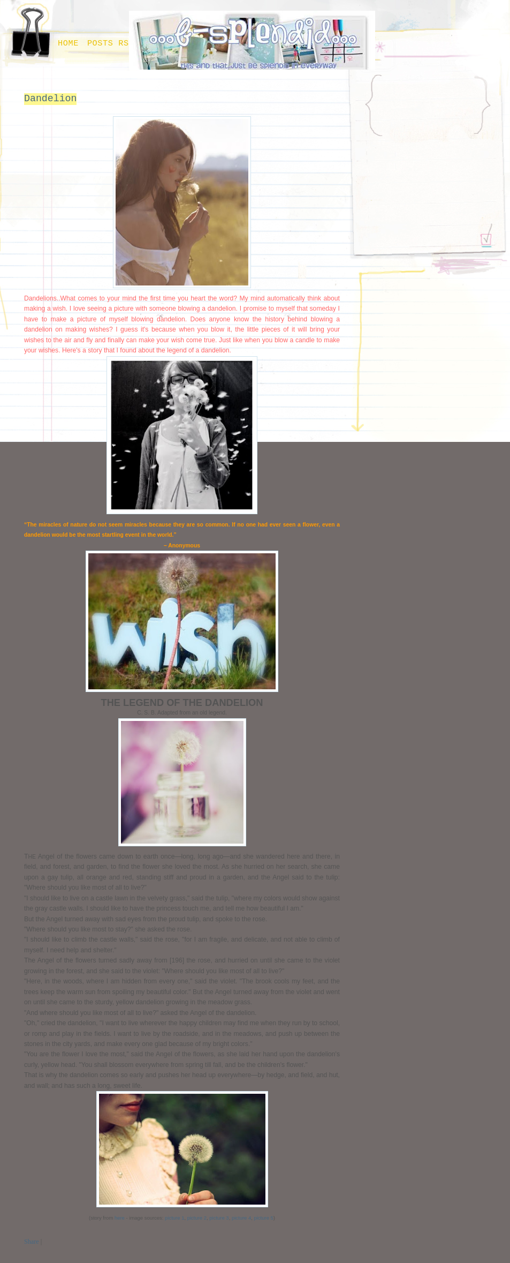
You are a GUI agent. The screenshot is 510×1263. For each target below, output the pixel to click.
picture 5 (263, 1218)
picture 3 (219, 1218)
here (120, 1218)
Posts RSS (110, 43)
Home (68, 43)
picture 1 (173, 1218)
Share (31, 1241)
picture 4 (241, 1218)
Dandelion (50, 98)
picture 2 (197, 1218)
